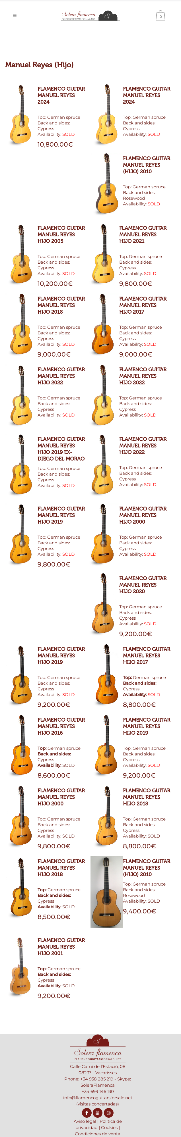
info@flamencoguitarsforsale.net (97, 1097)
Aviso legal (85, 1121)
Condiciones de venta (97, 1133)
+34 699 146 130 (98, 1091)
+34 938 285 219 (96, 1079)
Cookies (109, 1127)
